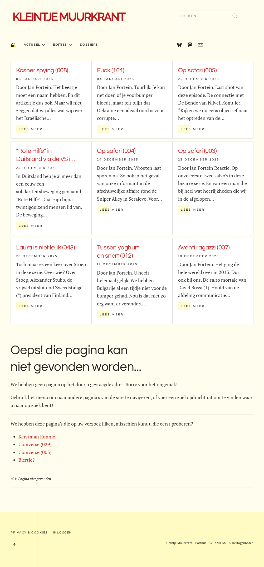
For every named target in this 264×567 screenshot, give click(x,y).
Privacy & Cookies (29, 532)
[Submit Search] (234, 16)
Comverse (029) (35, 444)
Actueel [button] (34, 44)
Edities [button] (62, 44)
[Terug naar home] (69, 15)
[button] (14, 545)
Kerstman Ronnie (36, 436)
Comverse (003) (35, 452)
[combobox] (208, 16)
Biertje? (26, 460)
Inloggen (62, 532)
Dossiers (89, 44)
